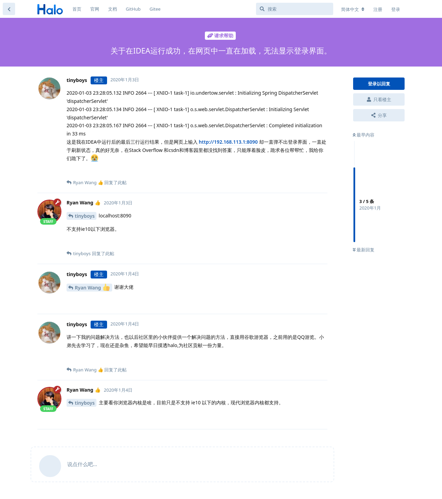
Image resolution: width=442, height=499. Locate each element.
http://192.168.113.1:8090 (228, 142)
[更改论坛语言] (353, 9)
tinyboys (85, 216)
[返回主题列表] (9, 9)
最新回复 (363, 250)
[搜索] (294, 9)
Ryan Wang (92, 287)
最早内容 (363, 135)
